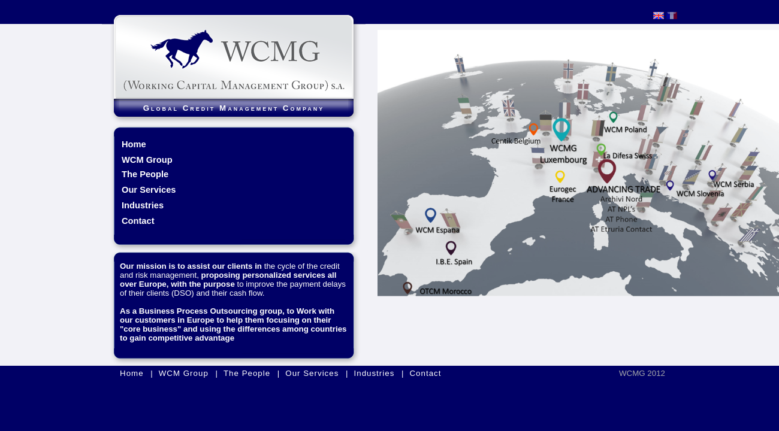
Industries (143, 205)
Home (134, 144)
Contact (138, 221)
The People (145, 174)
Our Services (149, 190)
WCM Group (184, 373)
